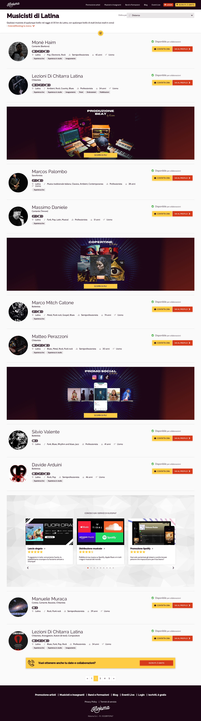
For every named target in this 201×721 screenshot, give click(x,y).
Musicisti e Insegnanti (72, 679)
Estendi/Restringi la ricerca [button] (21, 26)
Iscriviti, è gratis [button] (156, 647)
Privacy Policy (91, 686)
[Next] (113, 663)
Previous (28, 555)
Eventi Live (128, 679)
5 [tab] (100, 555)
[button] (160, 15)
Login (169, 5)
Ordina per (122, 15)
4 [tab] (97, 555)
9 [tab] (113, 555)
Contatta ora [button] (162, 49)
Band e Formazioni (98, 679)
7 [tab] (106, 555)
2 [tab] (91, 555)
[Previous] (87, 663)
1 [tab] (87, 555)
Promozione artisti (45, 679)
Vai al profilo (182, 49)
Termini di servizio (108, 686)
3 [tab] (94, 555)
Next (173, 555)
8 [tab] (110, 555)
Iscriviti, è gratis (186, 5)
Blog (115, 679)
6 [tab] (103, 555)
